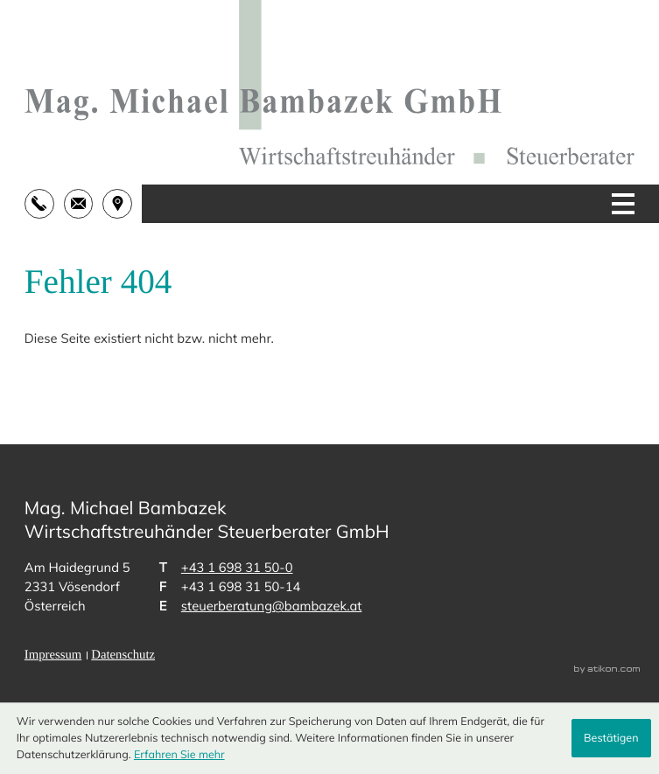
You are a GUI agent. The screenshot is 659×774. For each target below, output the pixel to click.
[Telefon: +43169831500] (237, 567)
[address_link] (122, 204)
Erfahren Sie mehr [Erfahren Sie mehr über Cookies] (179, 755)
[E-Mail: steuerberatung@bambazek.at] (83, 204)
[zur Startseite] (329, 82)
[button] (44, 204)
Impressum (53, 655)
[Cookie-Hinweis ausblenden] (611, 738)
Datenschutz (123, 655)
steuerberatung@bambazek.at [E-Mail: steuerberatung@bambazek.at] (271, 605)
